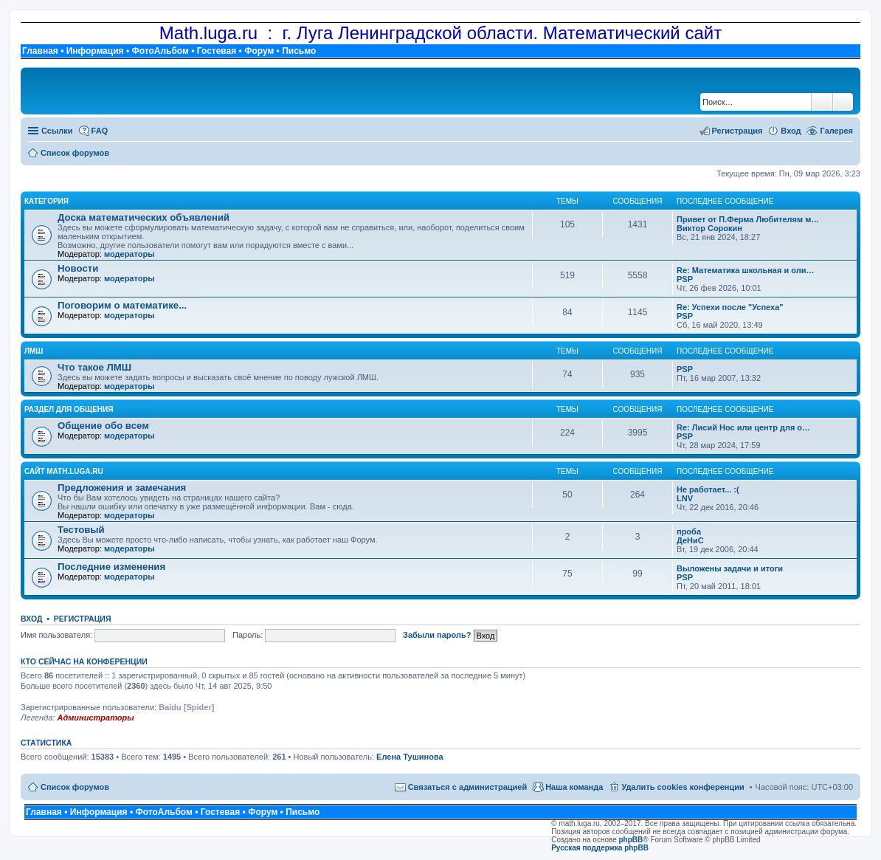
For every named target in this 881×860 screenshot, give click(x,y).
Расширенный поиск (843, 102)
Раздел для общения (68, 409)
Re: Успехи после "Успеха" (730, 307)
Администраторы (95, 717)
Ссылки (57, 130)
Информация (95, 51)
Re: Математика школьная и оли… (745, 270)
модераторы (129, 254)
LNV (685, 498)
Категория (46, 201)
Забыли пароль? (437, 634)
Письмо (299, 51)
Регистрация (82, 618)
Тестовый (81, 529)
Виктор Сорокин (709, 228)
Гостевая (217, 51)
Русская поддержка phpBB (600, 848)
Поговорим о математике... (122, 305)
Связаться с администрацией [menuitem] (468, 786)
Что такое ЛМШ (94, 367)
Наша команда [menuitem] (574, 786)
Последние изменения (111, 566)
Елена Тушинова (409, 756)
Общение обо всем (103, 425)
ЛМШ (33, 351)
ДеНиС (690, 540)
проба (689, 531)
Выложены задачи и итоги (730, 568)
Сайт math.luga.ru (63, 471)
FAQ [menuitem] (99, 130)
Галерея (836, 130)
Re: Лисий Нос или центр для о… (743, 427)
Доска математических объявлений (143, 217)
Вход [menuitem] (791, 130)
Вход (31, 618)
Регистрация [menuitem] (737, 130)
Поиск (822, 102)
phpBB (631, 840)
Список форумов (75, 786)
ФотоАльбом (159, 51)
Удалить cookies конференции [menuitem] (682, 786)
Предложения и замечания (122, 487)
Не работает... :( (708, 489)
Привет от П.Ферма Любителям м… (748, 219)
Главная (40, 51)
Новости (78, 268)
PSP (685, 279)
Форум (259, 51)
